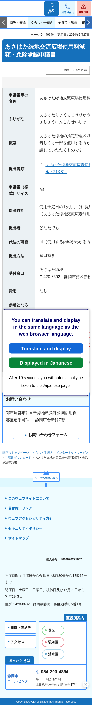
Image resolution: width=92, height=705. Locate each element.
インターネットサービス (72, 452)
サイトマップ (18, 538)
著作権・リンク (20, 508)
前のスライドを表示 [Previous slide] (3, 22)
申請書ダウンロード (18, 457)
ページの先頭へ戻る (46, 478)
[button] (51, 8)
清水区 (53, 654)
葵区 (51, 630)
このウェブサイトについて (28, 498)
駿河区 (53, 642)
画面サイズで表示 (75, 70)
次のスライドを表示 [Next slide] (88, 22)
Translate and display (46, 348)
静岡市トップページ (15, 452)
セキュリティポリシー (25, 528)
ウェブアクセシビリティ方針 (30, 518)
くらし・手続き (42, 452)
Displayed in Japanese (46, 363)
